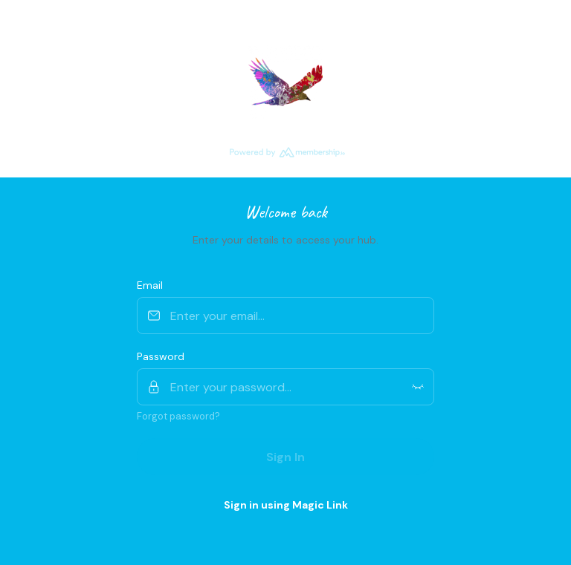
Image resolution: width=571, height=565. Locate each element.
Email (150, 285)
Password (160, 356)
